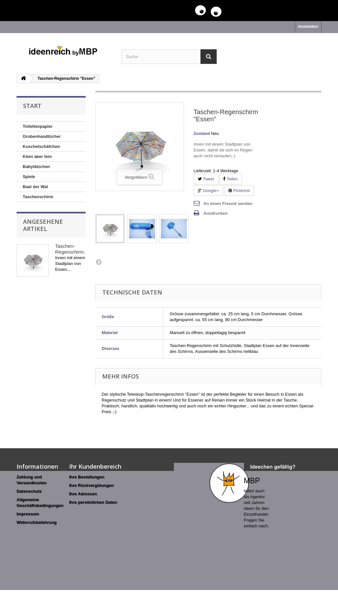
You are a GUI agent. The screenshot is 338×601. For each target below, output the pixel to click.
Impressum (28, 513)
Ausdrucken (215, 213)
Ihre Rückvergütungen (91, 485)
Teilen (230, 178)
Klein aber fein (37, 156)
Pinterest (239, 190)
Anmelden (308, 26)
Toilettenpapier (38, 126)
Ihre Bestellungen (86, 477)
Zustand (202, 133)
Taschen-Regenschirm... (71, 249)
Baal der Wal (35, 186)
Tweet (206, 178)
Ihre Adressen (83, 493)
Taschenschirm (38, 196)
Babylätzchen (36, 166)
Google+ (208, 190)
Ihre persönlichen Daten (93, 502)
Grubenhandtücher (42, 136)
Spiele (29, 176)
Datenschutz (29, 491)
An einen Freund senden (228, 203)
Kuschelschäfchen (41, 146)
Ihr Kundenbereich (95, 466)
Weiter (98, 261)
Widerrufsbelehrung (36, 522)
